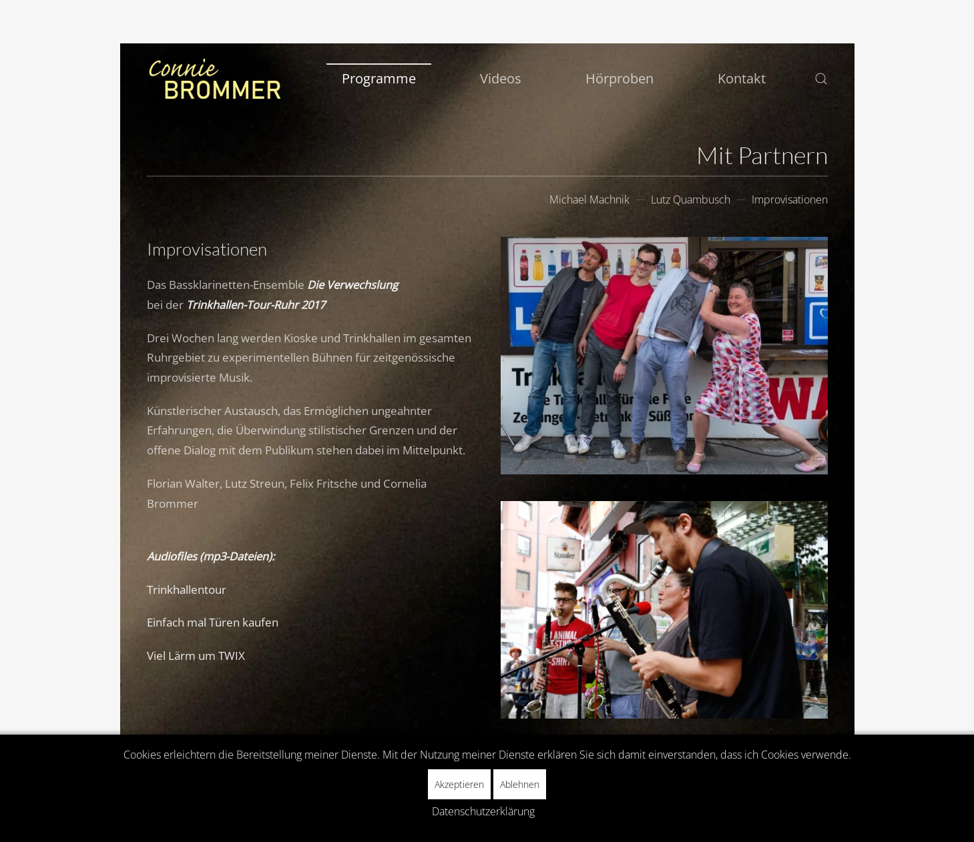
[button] (821, 78)
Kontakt (742, 78)
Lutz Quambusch (690, 199)
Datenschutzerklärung (483, 811)
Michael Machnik (589, 199)
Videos (500, 78)
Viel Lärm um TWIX (196, 655)
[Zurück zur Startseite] (213, 78)
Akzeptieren (459, 784)
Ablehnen (519, 784)
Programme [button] (379, 78)
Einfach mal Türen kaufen (212, 622)
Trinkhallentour (186, 589)
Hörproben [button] (619, 78)
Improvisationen (790, 199)
